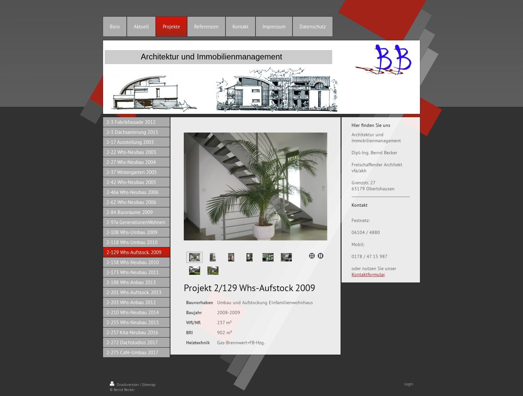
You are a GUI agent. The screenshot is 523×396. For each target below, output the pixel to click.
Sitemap (148, 384)
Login (408, 383)
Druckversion (125, 384)
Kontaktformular (368, 274)
